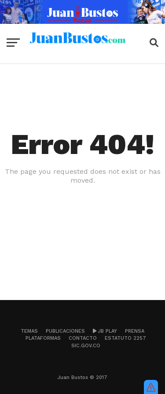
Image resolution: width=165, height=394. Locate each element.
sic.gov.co (85, 346)
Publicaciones (65, 331)
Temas (29, 331)
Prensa (134, 331)
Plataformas (43, 338)
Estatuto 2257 (125, 338)
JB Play (105, 331)
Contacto (83, 338)
